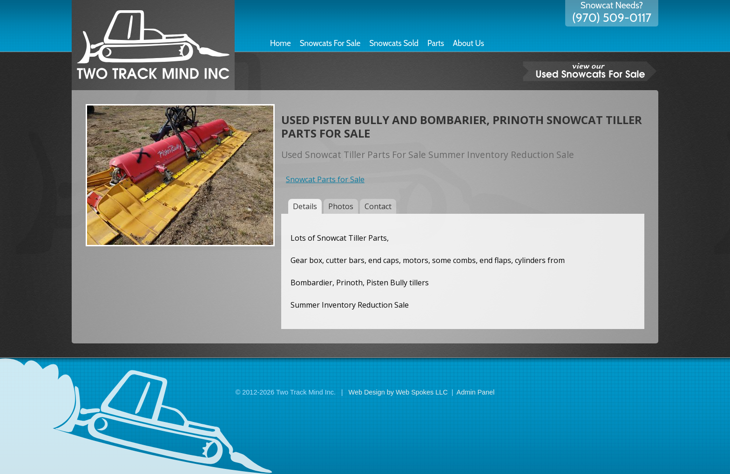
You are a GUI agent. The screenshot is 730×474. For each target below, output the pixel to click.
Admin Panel (476, 392)
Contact (378, 206)
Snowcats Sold (394, 43)
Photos (340, 206)
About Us (468, 43)
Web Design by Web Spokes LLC (398, 392)
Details (305, 206)
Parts (435, 43)
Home (280, 43)
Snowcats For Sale (330, 43)
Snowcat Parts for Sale (325, 179)
